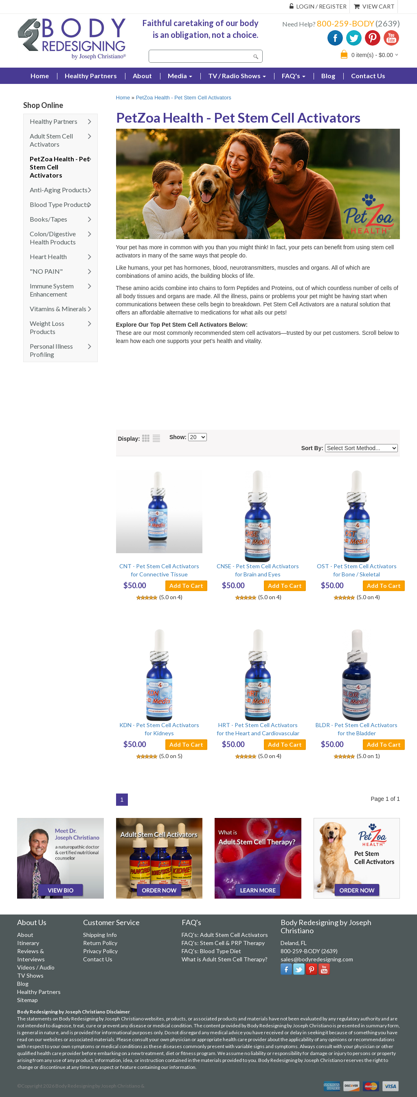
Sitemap (27, 999)
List (156, 438)
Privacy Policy (100, 951)
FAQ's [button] (293, 75)
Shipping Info (100, 934)
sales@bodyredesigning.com (317, 959)
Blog (328, 75)
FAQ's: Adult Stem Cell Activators (225, 934)
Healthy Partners (91, 75)
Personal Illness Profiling (51, 350)
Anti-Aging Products (59, 189)
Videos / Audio (36, 967)
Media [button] (180, 75)
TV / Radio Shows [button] (237, 75)
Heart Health (48, 256)
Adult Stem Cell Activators (51, 140)
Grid (145, 438)
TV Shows (30, 975)
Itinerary (28, 942)
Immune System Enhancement (52, 290)
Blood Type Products (59, 204)
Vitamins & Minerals (58, 308)
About (142, 75)
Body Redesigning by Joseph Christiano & (100, 1086)
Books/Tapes (48, 219)
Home (123, 98)
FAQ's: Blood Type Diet (211, 951)
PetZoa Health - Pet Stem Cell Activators (60, 167)
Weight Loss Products (47, 327)
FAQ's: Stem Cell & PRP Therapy (223, 942)
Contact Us (368, 75)
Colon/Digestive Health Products (53, 238)
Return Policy (100, 942)
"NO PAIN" (46, 271)
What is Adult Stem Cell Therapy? (225, 959)
